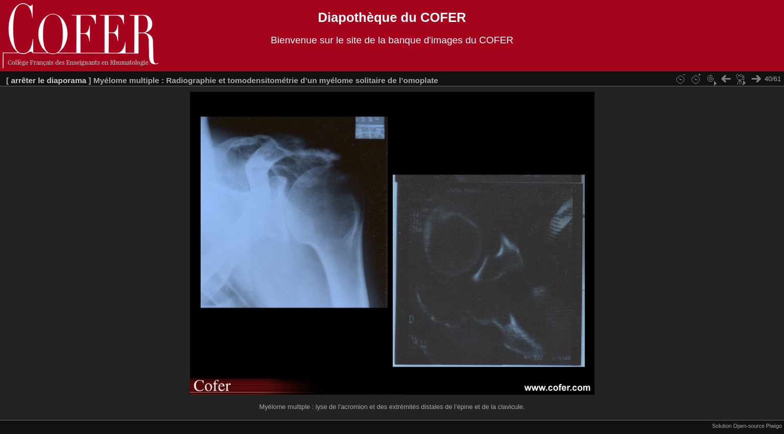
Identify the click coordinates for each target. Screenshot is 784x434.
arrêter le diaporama (48, 80)
